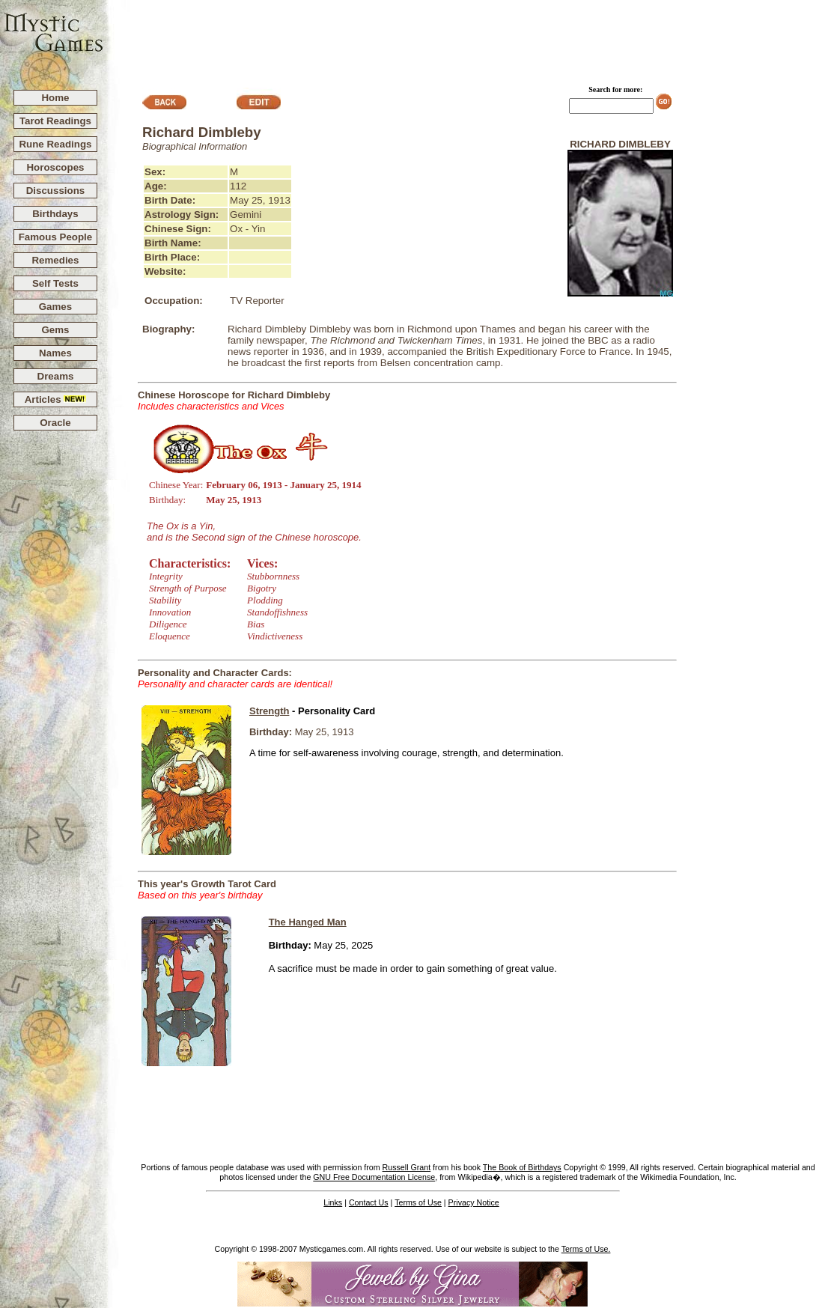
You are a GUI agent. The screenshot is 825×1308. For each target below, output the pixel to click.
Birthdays (55, 213)
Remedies (55, 260)
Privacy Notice (473, 1202)
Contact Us (369, 1202)
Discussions (55, 190)
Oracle (55, 422)
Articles (56, 399)
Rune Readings (55, 144)
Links (332, 1202)
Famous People (56, 237)
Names (55, 353)
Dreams (55, 376)
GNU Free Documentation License (374, 1176)
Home (55, 97)
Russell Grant (407, 1167)
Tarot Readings (55, 121)
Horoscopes (55, 167)
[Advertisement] (464, 38)
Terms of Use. (586, 1248)
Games (55, 306)
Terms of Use (418, 1202)
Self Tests (55, 283)
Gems (55, 329)
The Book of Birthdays (522, 1167)
